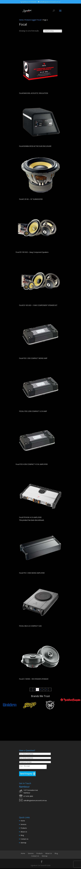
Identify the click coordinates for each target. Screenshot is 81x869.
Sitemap (23, 843)
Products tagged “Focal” (33, 20)
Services (23, 825)
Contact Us (24, 840)
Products (24, 829)
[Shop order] (52, 31)
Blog (22, 836)
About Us (24, 832)
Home (21, 20)
